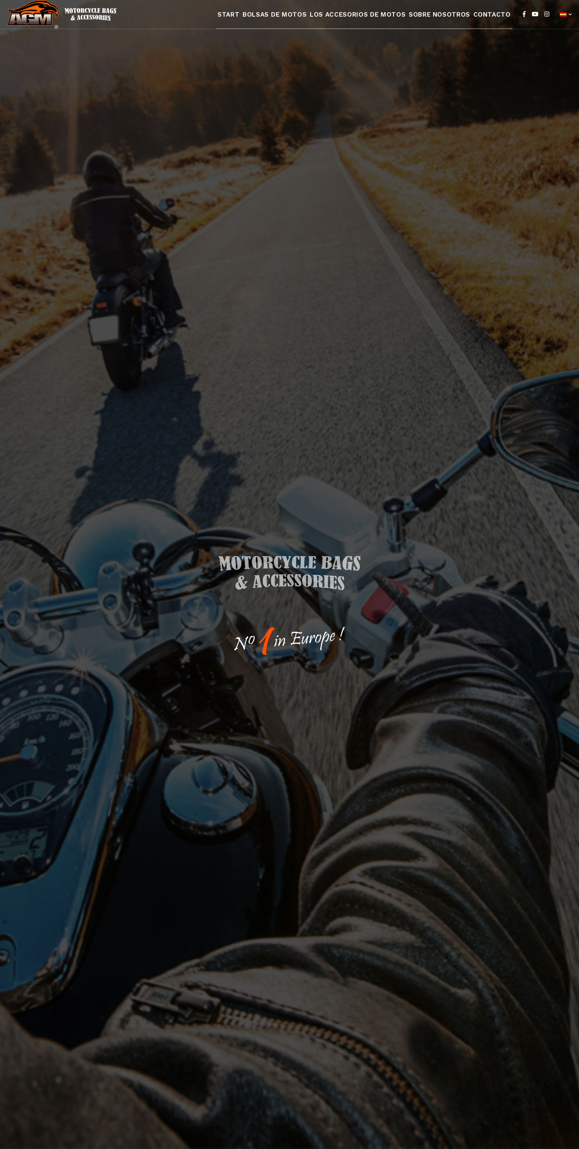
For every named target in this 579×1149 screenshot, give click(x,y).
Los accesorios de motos (359, 19)
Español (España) (563, 20)
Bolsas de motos (279, 19)
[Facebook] (524, 19)
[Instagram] (546, 19)
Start (232, 19)
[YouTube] (535, 19)
